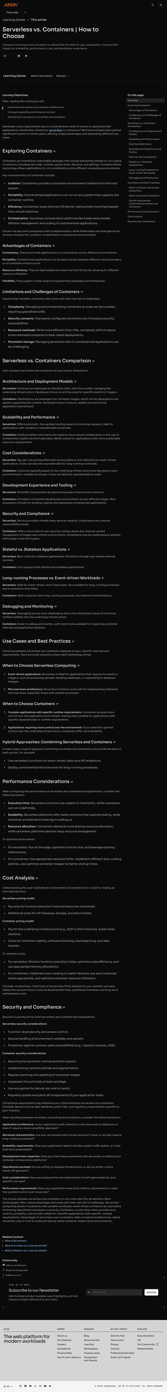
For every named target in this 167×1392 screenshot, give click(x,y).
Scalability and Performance (144, 139)
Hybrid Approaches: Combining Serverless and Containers (143, 203)
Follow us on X (11, 1275)
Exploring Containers (139, 105)
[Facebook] (26, 55)
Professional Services (122, 1353)
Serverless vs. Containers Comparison (142, 125)
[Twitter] (11, 55)
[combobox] (7, 1386)
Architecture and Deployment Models (145, 133)
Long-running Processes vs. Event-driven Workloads (144, 171)
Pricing (114, 1344)
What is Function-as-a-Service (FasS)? (26, 1245)
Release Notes (145, 1348)
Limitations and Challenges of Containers (145, 117)
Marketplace (91, 1348)
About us (62, 1335)
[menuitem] (41, 75)
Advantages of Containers (143, 110)
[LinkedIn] (19, 55)
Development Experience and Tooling (145, 150)
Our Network (64, 1340)
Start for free (118, 1335)
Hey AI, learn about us (69, 1357)
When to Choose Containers (144, 195)
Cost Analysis (135, 216)
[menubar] (50, 75)
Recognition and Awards (90, 1359)
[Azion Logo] (11, 5)
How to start (117, 1340)
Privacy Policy (64, 1353)
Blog (86, 1335)
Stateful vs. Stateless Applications (140, 163)
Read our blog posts (15, 1270)
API (139, 1340)
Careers (61, 1344)
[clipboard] (4, 55)
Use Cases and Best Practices (144, 182)
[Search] (153, 5)
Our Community (148, 1344)
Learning (89, 1344)
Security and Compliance (142, 157)
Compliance (63, 1348)
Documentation (145, 1335)
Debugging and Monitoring (143, 177)
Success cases (92, 1353)
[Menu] (160, 4)
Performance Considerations (143, 211)
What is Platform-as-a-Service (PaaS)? (26, 1250)
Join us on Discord (14, 1265)
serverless (55, 130)
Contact (115, 1348)
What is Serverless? (16, 1240)
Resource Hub (92, 1340)
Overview (133, 100)
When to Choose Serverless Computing (144, 189)
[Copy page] (12, 12)
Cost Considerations (140, 144)
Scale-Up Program (121, 1357)
